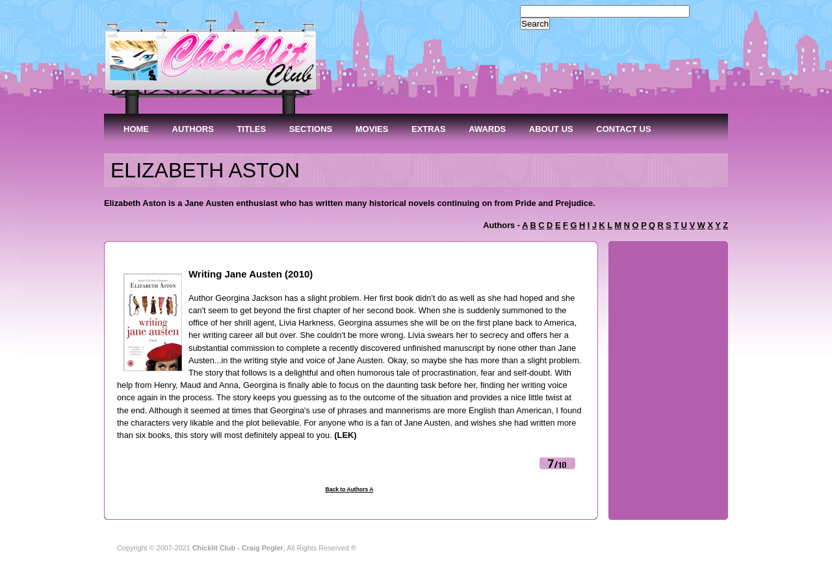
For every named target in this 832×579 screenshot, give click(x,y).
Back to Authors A (349, 489)
